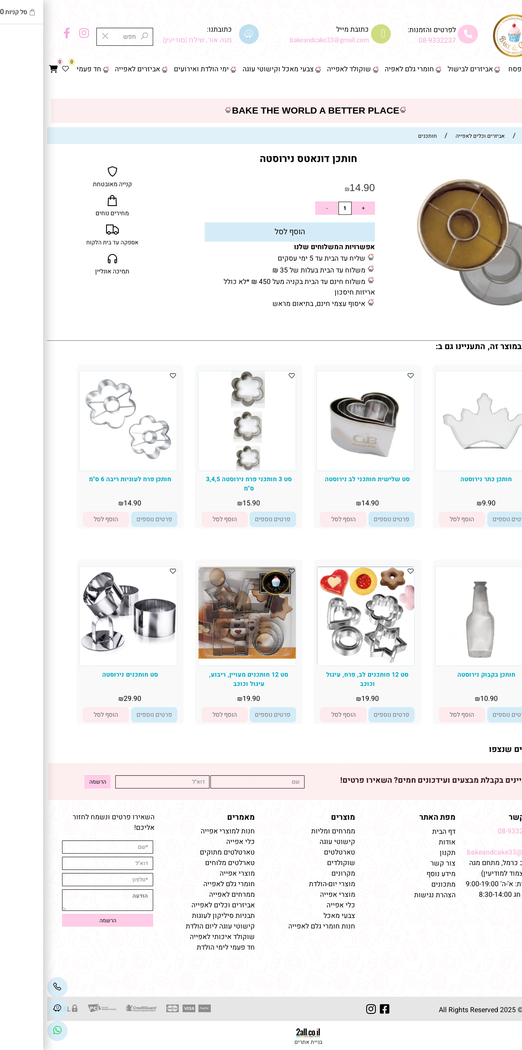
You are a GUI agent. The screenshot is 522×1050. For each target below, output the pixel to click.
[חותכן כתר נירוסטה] (437, 459)
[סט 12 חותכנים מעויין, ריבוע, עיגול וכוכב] (200, 656)
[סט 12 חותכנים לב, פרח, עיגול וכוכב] (318, 661)
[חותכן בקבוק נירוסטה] (437, 663)
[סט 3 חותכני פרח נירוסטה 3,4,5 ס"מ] (200, 468)
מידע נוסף (393, 874)
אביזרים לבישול (423, 69)
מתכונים (396, 884)
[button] (415, 519)
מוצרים (296, 817)
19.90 (323, 698)
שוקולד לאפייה (302, 69)
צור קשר (501, 88)
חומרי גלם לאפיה (362, 69)
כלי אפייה (293, 905)
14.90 (315, 187)
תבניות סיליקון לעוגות (176, 915)
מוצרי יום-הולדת (285, 884)
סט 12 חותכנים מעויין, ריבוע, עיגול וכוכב (201, 679)
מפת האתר (390, 817)
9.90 (441, 503)
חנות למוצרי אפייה (181, 831)
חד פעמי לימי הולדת (179, 947)
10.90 (442, 698)
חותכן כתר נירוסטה (439, 479)
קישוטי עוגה (290, 841)
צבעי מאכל (292, 915)
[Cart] (6, 69)
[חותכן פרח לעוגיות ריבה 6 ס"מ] (81, 464)
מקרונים (296, 873)
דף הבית (502, 69)
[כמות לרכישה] (298, 208)
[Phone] (10, 987)
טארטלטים (292, 852)
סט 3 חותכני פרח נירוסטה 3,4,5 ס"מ (202, 484)
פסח (467, 69)
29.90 (85, 698)
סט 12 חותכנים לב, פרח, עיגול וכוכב (320, 679)
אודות (399, 842)
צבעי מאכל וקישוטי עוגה (231, 69)
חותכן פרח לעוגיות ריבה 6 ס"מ (83, 479)
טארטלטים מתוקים (179, 852)
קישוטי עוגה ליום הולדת (173, 926)
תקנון (399, 852)
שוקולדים (294, 863)
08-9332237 (390, 40)
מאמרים (194, 817)
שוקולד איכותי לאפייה (175, 937)
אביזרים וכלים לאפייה (176, 905)
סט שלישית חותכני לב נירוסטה (320, 479)
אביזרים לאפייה (90, 69)
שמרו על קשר (485, 817)
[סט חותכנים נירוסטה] (81, 653)
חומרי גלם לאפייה (182, 884)
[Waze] (10, 1009)
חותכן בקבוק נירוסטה (439, 674)
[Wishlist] (18, 69)
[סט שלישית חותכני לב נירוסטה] (318, 468)
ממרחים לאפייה (185, 894)
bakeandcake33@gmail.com (464, 852)
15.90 (204, 503)
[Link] (10, 1031)
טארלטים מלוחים (183, 863)
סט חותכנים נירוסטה (83, 674)
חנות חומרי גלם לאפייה (274, 926)
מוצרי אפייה (290, 894)
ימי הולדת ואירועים (154, 69)
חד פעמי (41, 69)
